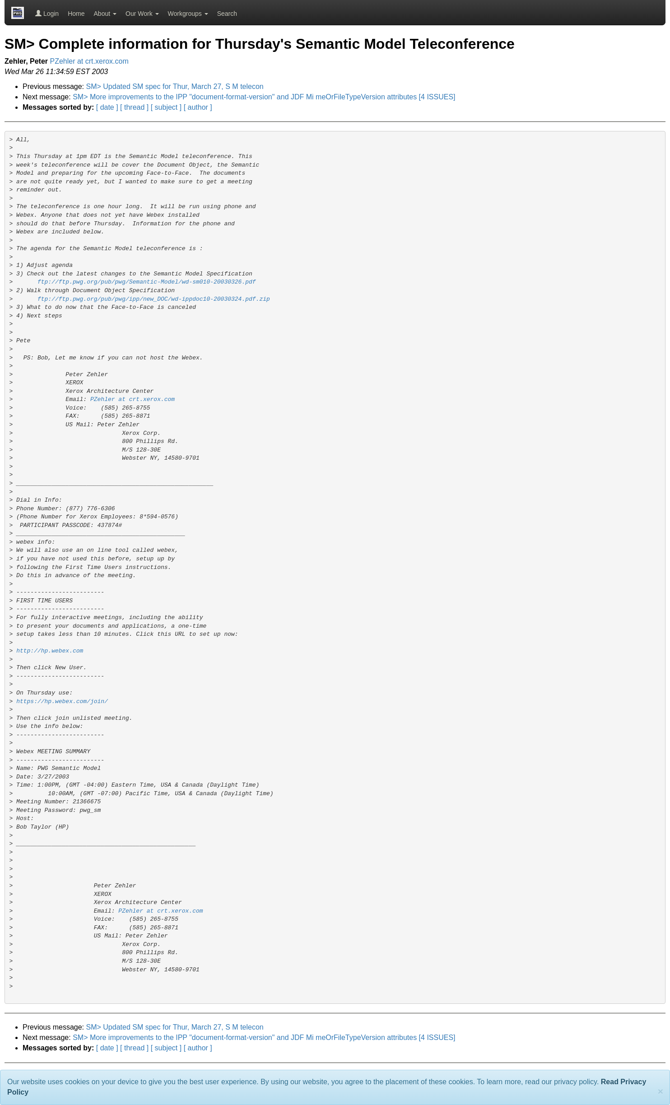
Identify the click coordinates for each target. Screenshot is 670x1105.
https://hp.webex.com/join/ (62, 701)
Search (227, 13)
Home (76, 13)
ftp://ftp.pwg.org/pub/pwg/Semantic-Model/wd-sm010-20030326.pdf (146, 282)
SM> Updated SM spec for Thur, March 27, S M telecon (175, 86)
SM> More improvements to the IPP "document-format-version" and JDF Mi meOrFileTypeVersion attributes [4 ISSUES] (264, 97)
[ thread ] (134, 107)
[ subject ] (166, 107)
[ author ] (198, 107)
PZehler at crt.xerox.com (89, 61)
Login (47, 13)
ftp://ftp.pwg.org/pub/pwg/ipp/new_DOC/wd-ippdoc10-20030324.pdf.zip (153, 299)
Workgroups (188, 13)
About (105, 13)
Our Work (142, 13)
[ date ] (107, 107)
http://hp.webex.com (49, 651)
